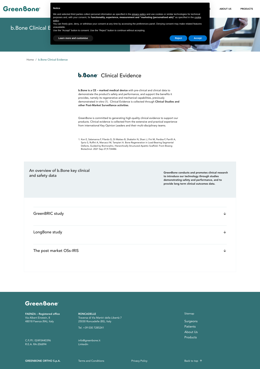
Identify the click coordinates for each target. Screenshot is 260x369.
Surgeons (190, 321)
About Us (225, 9)
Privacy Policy (139, 361)
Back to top (191, 360)
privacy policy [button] (139, 14)
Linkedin (83, 344)
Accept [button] (198, 38)
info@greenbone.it (89, 340)
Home (30, 60)
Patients (190, 327)
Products (246, 9)
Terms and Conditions (91, 361)
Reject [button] (178, 38)
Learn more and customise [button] (73, 38)
